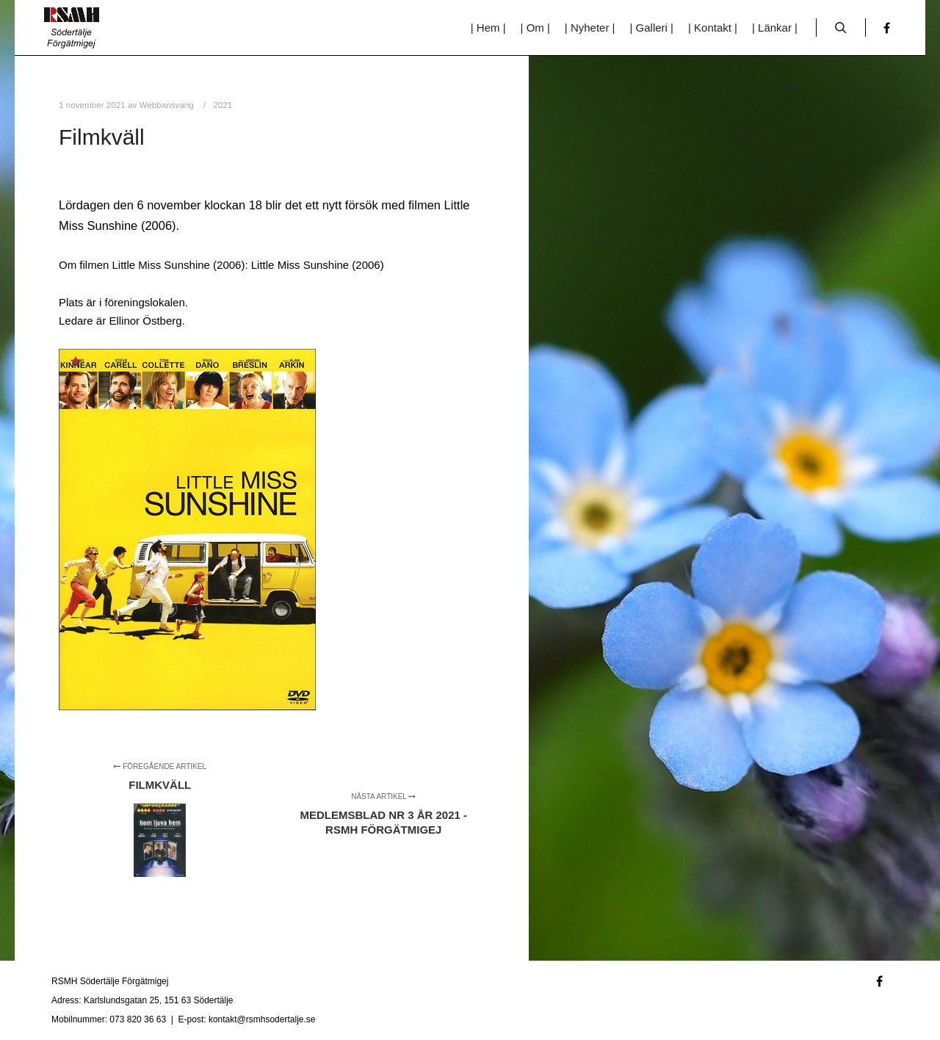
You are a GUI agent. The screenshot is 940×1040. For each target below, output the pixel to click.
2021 (222, 104)
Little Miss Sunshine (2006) (317, 265)
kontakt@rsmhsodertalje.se (262, 1019)
